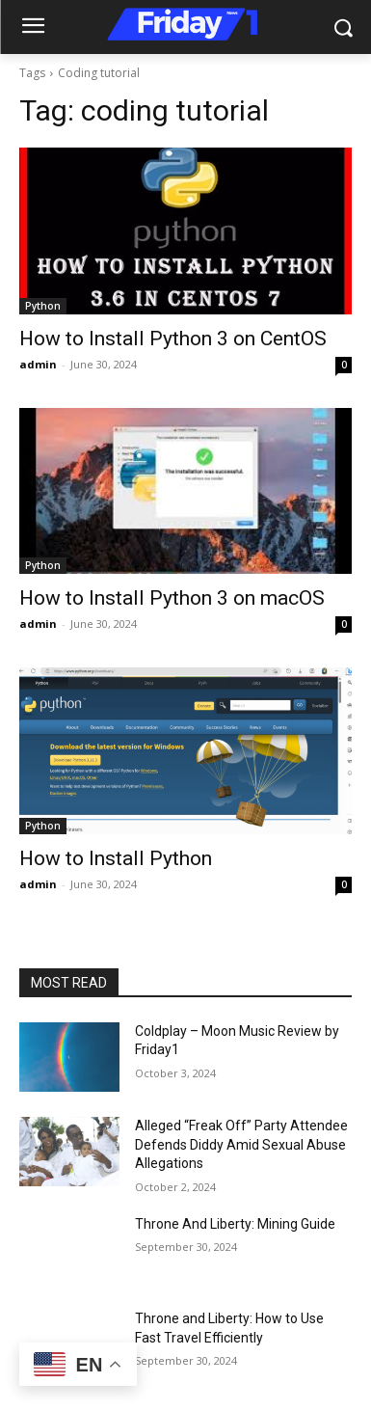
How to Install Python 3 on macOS (172, 598)
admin (38, 364)
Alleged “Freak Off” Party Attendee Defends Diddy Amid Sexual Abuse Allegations (241, 1144)
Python (43, 305)
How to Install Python (115, 858)
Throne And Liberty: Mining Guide (235, 1224)
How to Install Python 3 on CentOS (173, 338)
